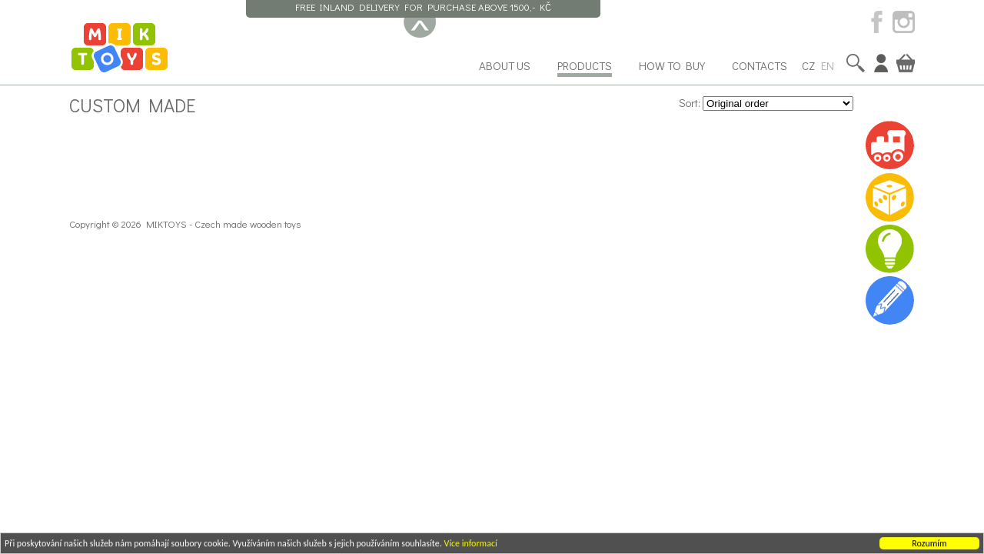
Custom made (132, 104)
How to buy (672, 65)
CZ (808, 65)
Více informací (470, 544)
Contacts (759, 65)
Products (584, 65)
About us (504, 65)
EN (827, 65)
